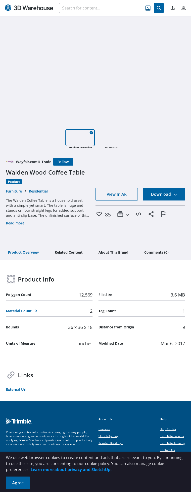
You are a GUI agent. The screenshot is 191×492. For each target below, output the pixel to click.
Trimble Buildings (110, 443)
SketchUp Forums (172, 436)
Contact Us (167, 450)
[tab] (23, 252)
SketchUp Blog (108, 436)
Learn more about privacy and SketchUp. (71, 469)
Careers (104, 429)
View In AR (117, 194)
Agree (18, 483)
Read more (15, 223)
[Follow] (63, 162)
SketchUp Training (172, 443)
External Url (16, 389)
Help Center (168, 429)
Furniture (14, 191)
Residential (38, 191)
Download (164, 194)
